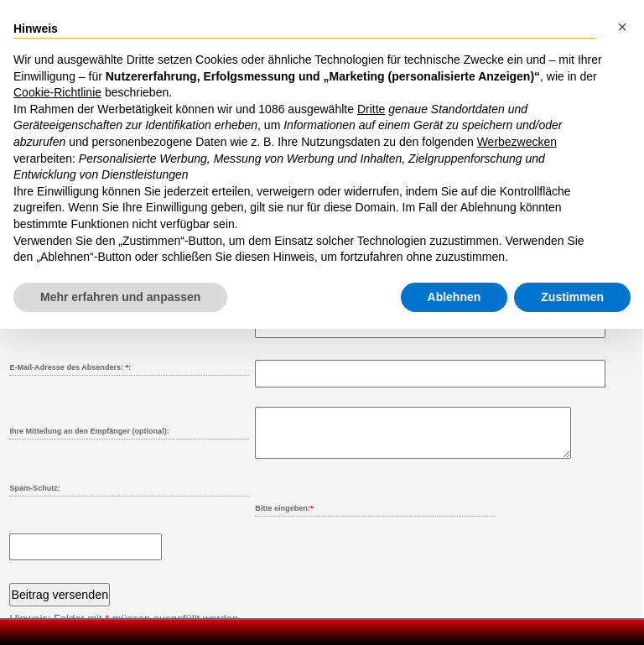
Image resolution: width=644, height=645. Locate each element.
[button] (622, 26)
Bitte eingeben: (284, 518)
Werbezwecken (517, 141)
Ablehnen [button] (454, 297)
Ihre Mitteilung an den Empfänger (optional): (89, 431)
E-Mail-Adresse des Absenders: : (70, 367)
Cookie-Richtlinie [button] (57, 92)
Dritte (371, 109)
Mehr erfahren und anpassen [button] (120, 297)
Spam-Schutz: (34, 498)
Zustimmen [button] (572, 297)
